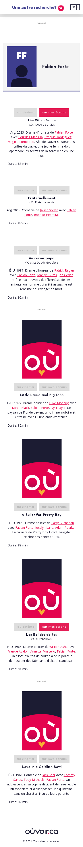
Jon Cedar (66, 275)
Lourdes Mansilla (30, 137)
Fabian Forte (64, 132)
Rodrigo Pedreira (46, 215)
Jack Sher (48, 775)
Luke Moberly (59, 403)
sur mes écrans (54, 112)
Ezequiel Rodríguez (57, 137)
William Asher (59, 647)
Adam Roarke (65, 527)
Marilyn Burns (47, 275)
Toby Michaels (34, 779)
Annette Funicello (42, 651)
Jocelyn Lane (44, 527)
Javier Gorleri (49, 210)
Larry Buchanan (62, 523)
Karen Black (20, 408)
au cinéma (26, 112)
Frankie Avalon (18, 651)
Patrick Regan (64, 270)
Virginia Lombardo (21, 142)
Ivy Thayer (58, 408)
